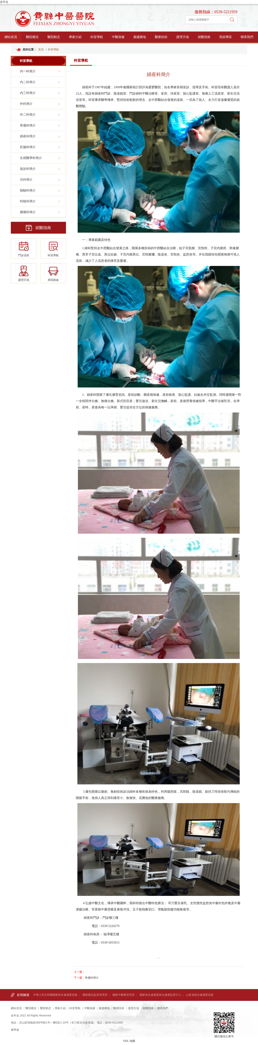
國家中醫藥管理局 (123, 994)
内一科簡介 (28, 71)
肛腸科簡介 (28, 147)
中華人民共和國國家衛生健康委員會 (55, 994)
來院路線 (53, 272)
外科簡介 (26, 103)
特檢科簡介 (28, 201)
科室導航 (96, 37)
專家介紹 (75, 37)
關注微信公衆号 (224, 1018)
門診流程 (23, 248)
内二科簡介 (28, 82)
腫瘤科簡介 (28, 212)
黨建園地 (139, 37)
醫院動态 (53, 37)
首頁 (41, 49)
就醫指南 (204, 37)
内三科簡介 (28, 93)
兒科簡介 (26, 179)
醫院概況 (32, 37)
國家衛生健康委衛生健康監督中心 (160, 994)
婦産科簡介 (28, 136)
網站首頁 (11, 37)
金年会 (4, 1)
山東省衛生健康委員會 (199, 994)
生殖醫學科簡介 (31, 158)
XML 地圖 (129, 1040)
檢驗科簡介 (28, 190)
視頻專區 (225, 37)
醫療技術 (161, 37)
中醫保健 (118, 37)
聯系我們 (247, 37)
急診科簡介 (28, 168)
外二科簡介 (28, 114)
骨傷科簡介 (28, 125)
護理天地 (182, 37)
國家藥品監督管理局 (95, 994)
